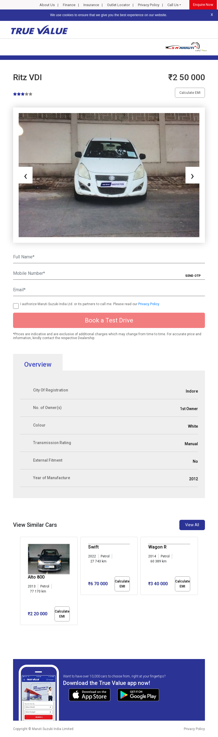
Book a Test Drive (109, 320)
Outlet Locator (118, 5)
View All (192, 525)
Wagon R (157, 547)
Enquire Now (203, 5)
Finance (69, 5)
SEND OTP (193, 276)
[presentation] (26, 175)
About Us (47, 5)
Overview (37, 364)
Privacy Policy (148, 5)
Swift (93, 547)
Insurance (91, 5)
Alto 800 (36, 577)
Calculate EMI (189, 93)
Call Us (173, 5)
